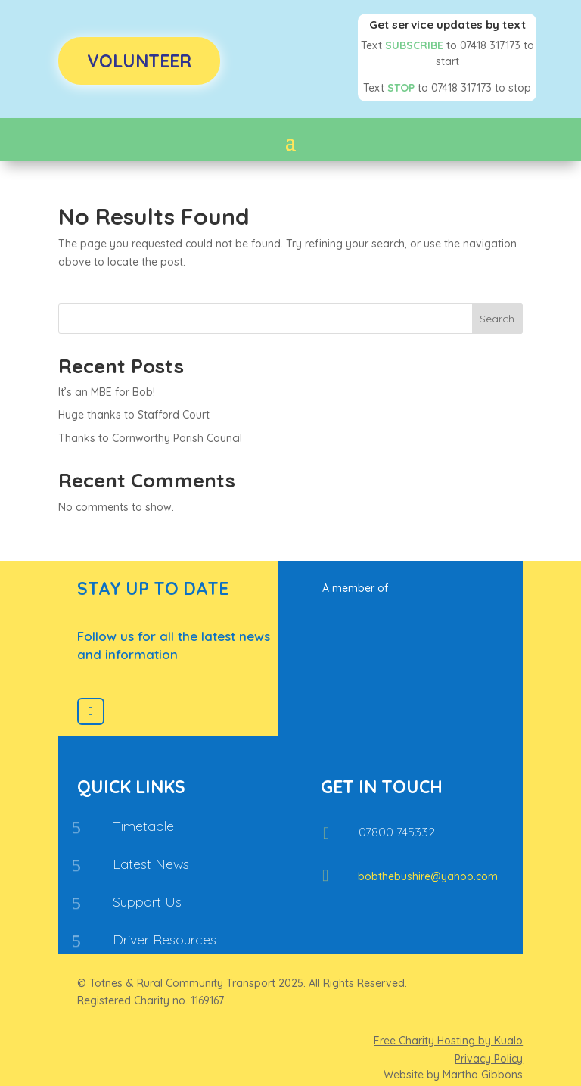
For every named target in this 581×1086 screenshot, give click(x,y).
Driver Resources (164, 939)
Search (497, 318)
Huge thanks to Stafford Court (134, 415)
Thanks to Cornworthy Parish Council (150, 438)
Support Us (147, 901)
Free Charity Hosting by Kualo (448, 1040)
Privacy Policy (489, 1059)
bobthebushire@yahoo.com (428, 876)
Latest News (151, 864)
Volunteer (139, 61)
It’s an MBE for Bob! (106, 392)
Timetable (143, 826)
